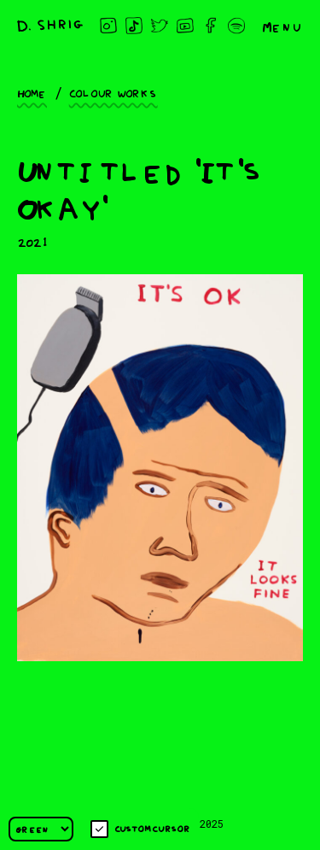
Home (32, 92)
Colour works (113, 92)
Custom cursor (140, 829)
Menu (282, 25)
